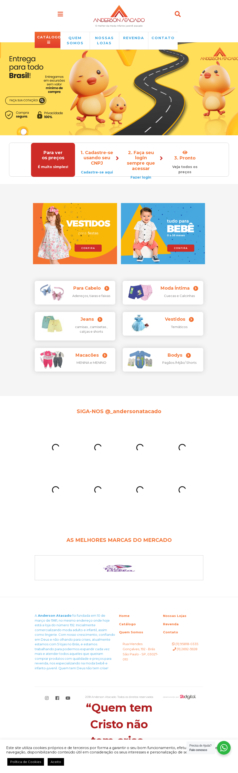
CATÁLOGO (48, 39)
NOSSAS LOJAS (104, 40)
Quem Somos (131, 632)
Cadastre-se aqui (97, 172)
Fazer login (141, 177)
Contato (163, 38)
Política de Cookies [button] (25, 762)
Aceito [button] (56, 762)
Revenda (171, 624)
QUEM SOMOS (75, 40)
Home (124, 616)
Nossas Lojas (174, 616)
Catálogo (127, 624)
